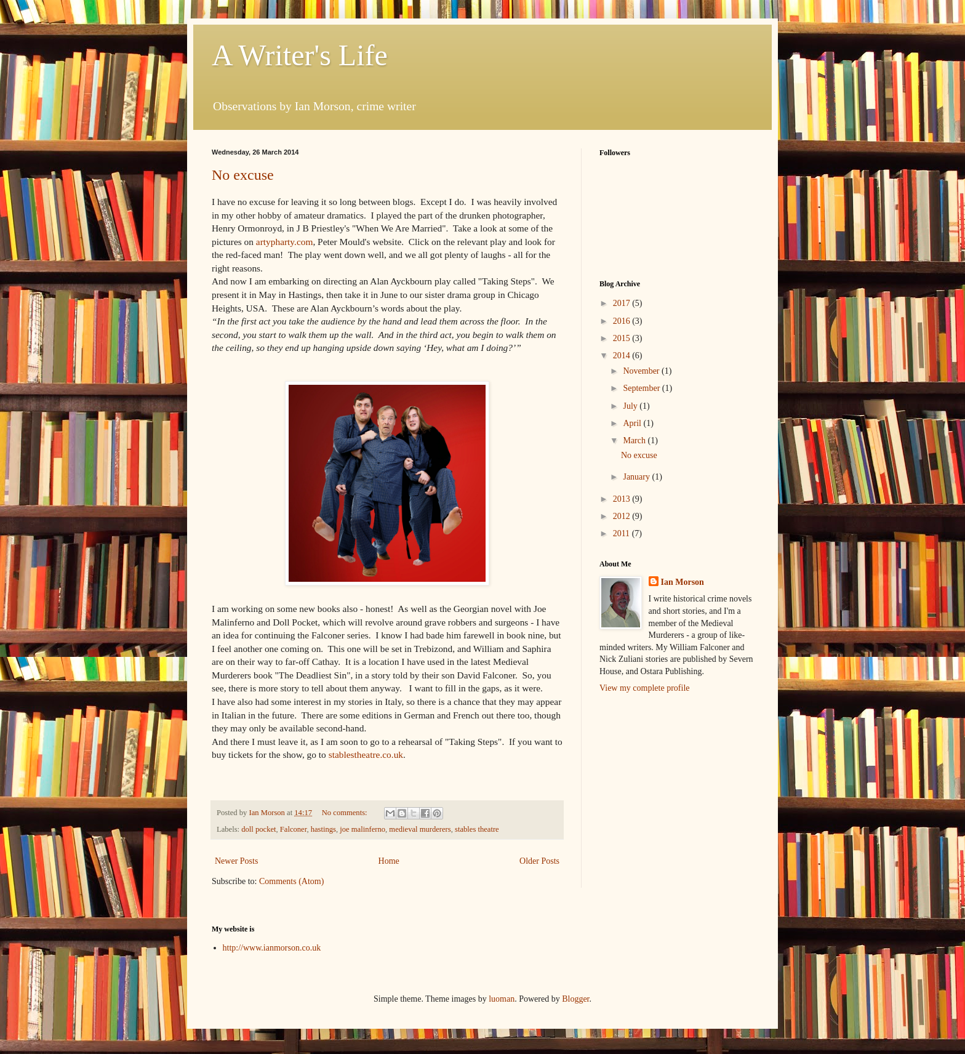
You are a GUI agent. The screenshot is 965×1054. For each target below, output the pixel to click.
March (635, 440)
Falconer (293, 829)
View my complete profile (644, 688)
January (637, 476)
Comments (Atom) (291, 881)
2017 (623, 303)
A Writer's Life (300, 55)
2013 (623, 499)
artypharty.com (284, 241)
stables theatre (477, 829)
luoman (502, 999)
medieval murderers (419, 829)
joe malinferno (362, 829)
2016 (623, 321)
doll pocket (258, 829)
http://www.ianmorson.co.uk (272, 947)
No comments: (345, 812)
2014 (623, 355)
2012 (623, 516)
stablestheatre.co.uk (366, 754)
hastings (323, 829)
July (631, 406)
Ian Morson (682, 582)
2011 (622, 533)
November (642, 371)
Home (388, 861)
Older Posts (539, 861)
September (642, 388)
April (633, 423)
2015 (623, 338)
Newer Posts (236, 861)
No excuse (243, 175)
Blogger (575, 999)
